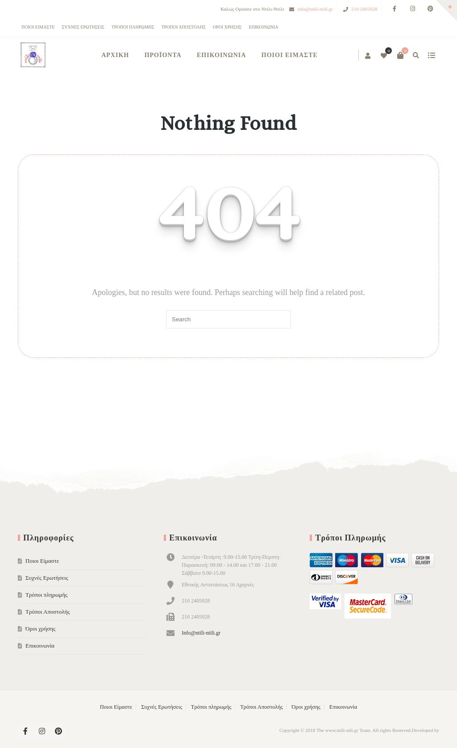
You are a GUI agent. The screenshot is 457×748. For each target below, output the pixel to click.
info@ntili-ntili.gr (315, 9)
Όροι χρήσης (227, 27)
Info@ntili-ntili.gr (201, 633)
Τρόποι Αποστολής (184, 27)
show (431, 55)
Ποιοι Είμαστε (37, 27)
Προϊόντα (163, 55)
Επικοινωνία (263, 27)
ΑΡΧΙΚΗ (115, 55)
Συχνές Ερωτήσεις (83, 27)
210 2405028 (364, 9)
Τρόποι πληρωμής (133, 27)
